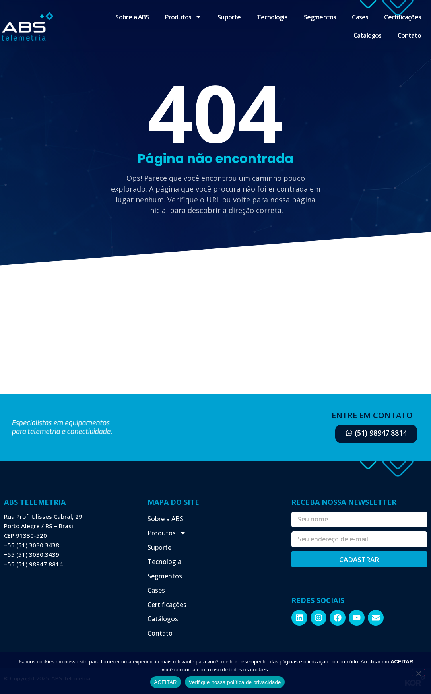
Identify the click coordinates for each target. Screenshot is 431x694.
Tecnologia (272, 17)
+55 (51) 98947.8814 (33, 564)
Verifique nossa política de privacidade (235, 682)
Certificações (402, 17)
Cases (360, 17)
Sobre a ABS (132, 17)
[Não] (418, 672)
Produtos (183, 17)
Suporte (229, 17)
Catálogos (367, 35)
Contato (409, 35)
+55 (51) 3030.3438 (31, 545)
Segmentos (320, 17)
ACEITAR (165, 682)
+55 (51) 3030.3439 (31, 554)
